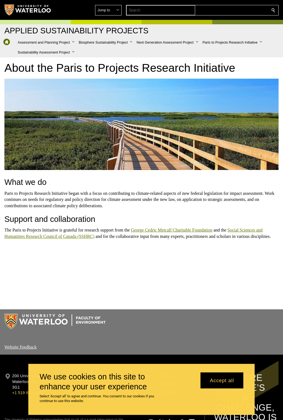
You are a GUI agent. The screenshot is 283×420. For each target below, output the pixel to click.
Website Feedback (20, 347)
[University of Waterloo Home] (27, 9)
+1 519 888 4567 (27, 392)
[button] (233, 10)
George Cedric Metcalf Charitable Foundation (172, 230)
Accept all (222, 380)
